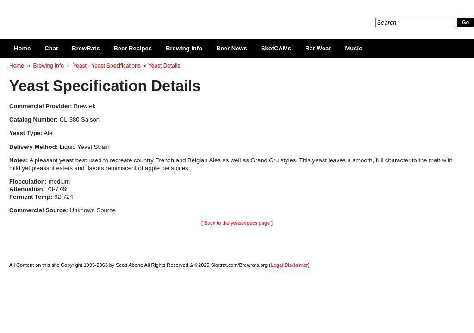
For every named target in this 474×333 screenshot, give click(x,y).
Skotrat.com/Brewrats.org (116, 14)
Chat (51, 48)
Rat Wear (318, 48)
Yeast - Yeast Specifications (106, 65)
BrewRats (86, 48)
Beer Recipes (132, 48)
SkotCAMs (276, 48)
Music (353, 48)
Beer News (231, 48)
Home (22, 48)
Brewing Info (184, 48)
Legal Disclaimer (289, 265)
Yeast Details (164, 65)
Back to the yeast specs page (237, 223)
